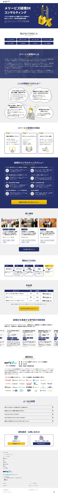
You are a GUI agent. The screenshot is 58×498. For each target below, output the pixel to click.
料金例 (4, 470)
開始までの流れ (5, 468)
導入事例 (4, 466)
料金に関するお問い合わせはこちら (29, 312)
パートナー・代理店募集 (32, 487)
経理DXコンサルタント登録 (33, 489)
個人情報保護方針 (5, 493)
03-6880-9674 (11, 478)
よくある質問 (5, 472)
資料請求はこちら (16, 446)
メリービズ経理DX (7, 460)
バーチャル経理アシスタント (8, 458)
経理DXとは (5, 462)
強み (4, 464)
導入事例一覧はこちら (29, 253)
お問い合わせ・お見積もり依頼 (41, 446)
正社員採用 (4, 489)
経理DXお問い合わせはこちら (16, 27)
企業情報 (4, 487)
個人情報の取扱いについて (33, 493)
